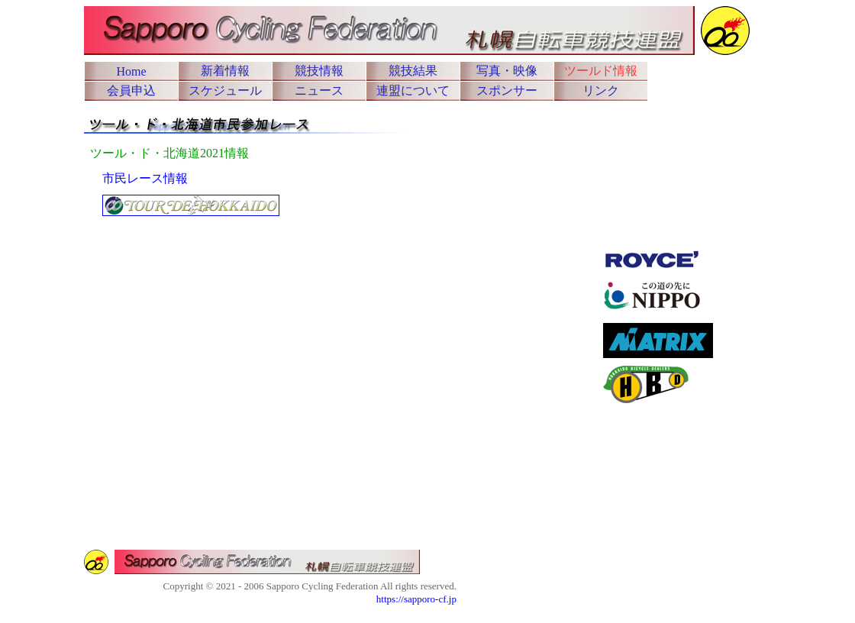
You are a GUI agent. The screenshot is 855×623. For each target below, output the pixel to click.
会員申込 (131, 90)
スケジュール (225, 90)
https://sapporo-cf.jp (416, 599)
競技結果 (413, 70)
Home (131, 71)
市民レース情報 (145, 178)
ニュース (319, 90)
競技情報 (319, 70)
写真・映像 (506, 70)
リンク (600, 90)
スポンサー (506, 90)
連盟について (413, 90)
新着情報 (225, 70)
